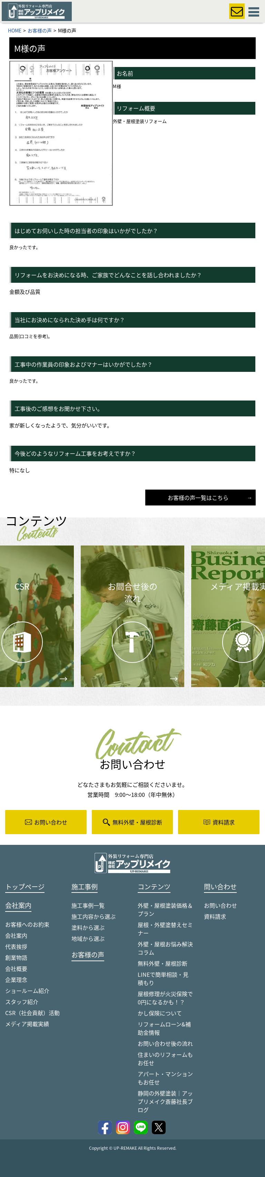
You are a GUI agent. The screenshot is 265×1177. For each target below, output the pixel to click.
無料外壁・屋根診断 (162, 963)
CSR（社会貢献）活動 (32, 1013)
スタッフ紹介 (21, 1001)
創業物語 (16, 957)
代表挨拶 (16, 946)
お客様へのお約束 (27, 924)
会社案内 (16, 935)
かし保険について (160, 1013)
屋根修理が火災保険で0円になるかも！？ (165, 998)
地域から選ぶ (88, 938)
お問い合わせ (220, 905)
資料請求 (215, 916)
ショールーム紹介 (27, 990)
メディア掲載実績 (27, 1024)
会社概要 (16, 968)
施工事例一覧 (88, 905)
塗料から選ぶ (88, 927)
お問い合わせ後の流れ (165, 1043)
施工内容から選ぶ (93, 916)
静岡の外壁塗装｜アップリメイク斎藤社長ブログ (165, 1101)
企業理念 (16, 979)
